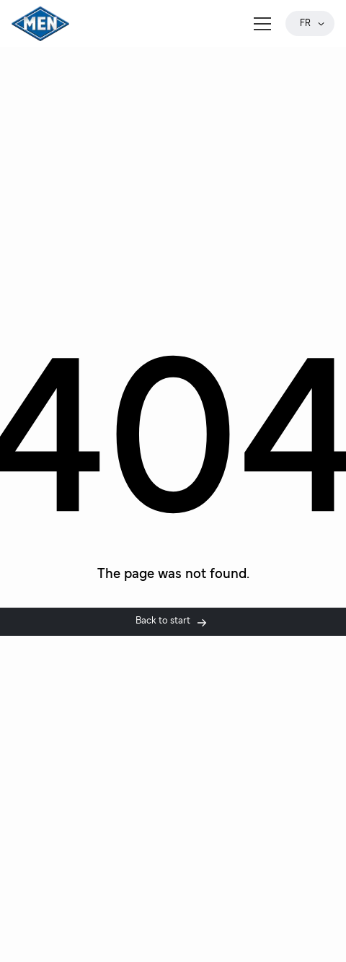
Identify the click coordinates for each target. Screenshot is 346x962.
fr (313, 23)
